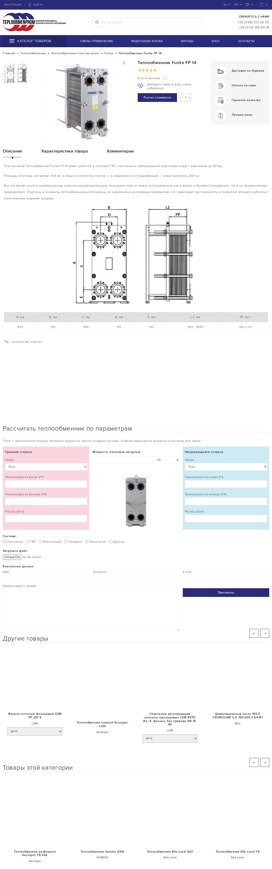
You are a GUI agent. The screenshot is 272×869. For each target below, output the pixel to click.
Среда (46, 403)
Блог (216, 41)
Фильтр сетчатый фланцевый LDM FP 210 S (34, 654)
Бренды (187, 41)
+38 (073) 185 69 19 (253, 27)
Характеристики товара (64, 151)
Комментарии (120, 151)
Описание (12, 151)
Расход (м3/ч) (46, 455)
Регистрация (13, 4)
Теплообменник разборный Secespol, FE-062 (35, 792)
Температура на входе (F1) (46, 420)
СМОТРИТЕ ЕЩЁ (136, 826)
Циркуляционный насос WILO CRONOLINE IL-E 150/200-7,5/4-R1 (237, 654)
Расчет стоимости (157, 97)
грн (236, 4)
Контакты (246, 41)
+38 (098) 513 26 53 (253, 22)
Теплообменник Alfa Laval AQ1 (170, 790)
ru (225, 4)
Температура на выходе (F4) (46, 437)
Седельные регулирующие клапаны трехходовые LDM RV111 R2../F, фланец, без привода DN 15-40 (170, 658)
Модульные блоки (147, 41)
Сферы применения (96, 41)
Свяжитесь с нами (254, 16)
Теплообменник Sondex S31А (102, 790)
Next (264, 572)
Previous (253, 572)
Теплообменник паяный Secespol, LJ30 (102, 663)
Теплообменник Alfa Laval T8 (238, 790)
